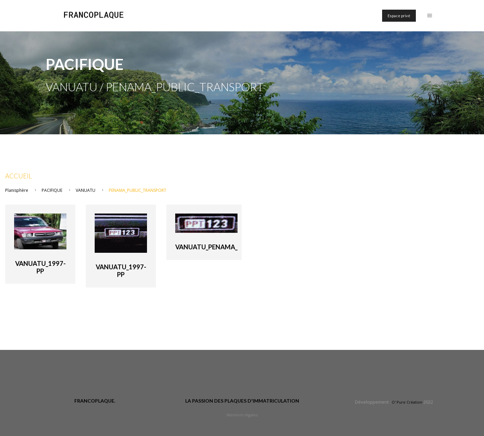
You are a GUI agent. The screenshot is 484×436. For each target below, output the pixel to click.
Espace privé (399, 15)
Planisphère (16, 190)
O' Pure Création (407, 402)
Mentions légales (242, 414)
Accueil (18, 176)
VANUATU (85, 190)
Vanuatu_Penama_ (206, 247)
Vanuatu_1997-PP (40, 267)
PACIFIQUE (52, 190)
